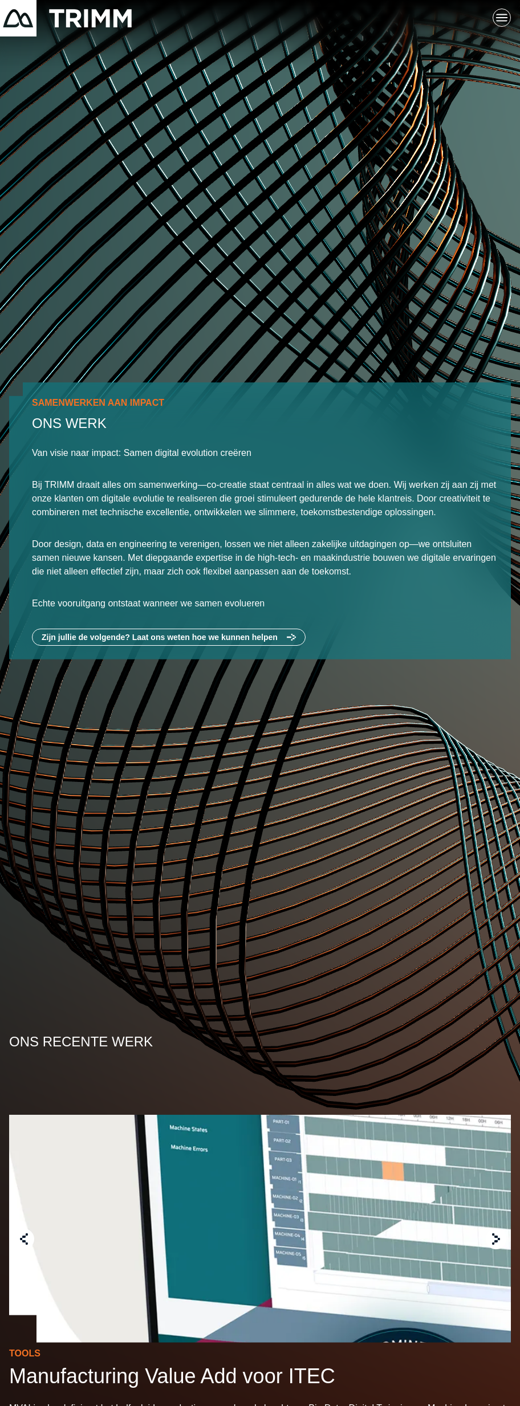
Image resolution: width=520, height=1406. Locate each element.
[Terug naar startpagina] (66, 18)
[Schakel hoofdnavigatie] (502, 18)
